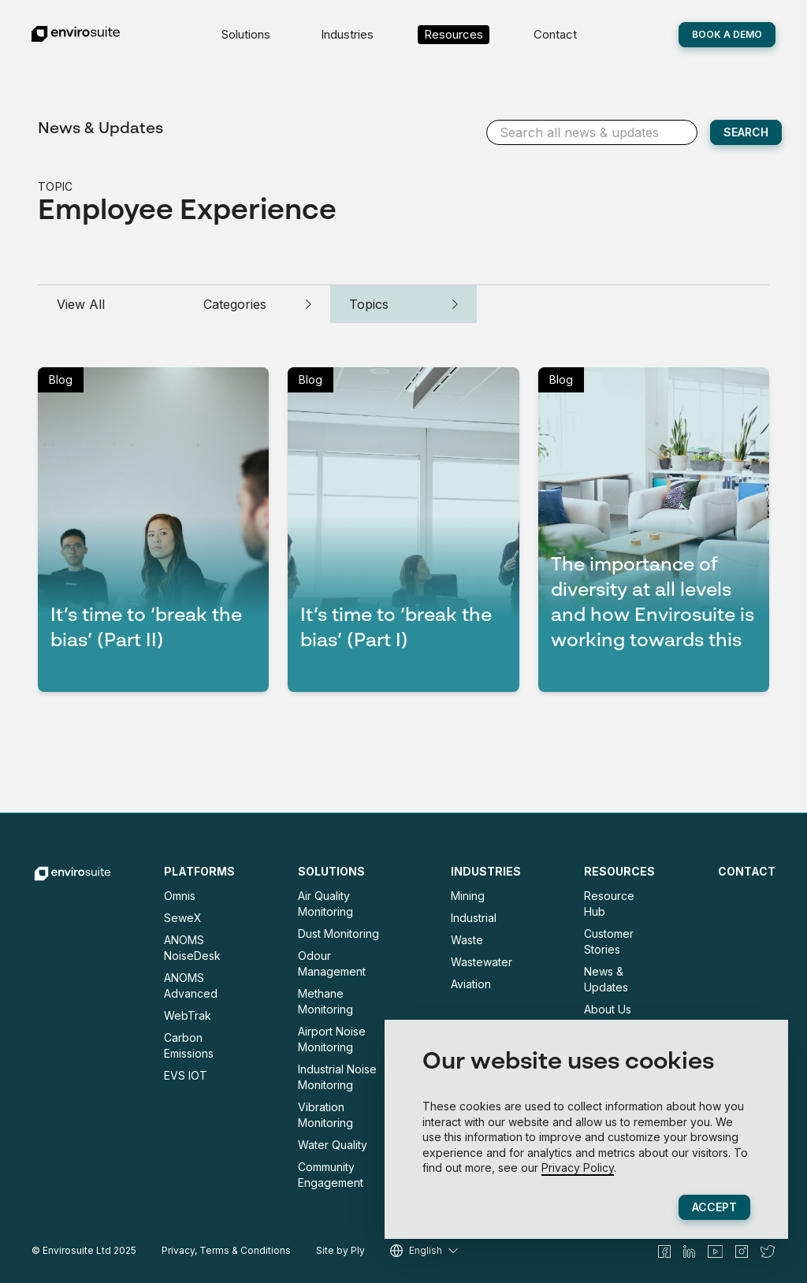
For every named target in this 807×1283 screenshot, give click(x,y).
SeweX (183, 917)
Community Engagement (330, 1174)
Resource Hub (609, 903)
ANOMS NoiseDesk (192, 947)
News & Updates (100, 129)
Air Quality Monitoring (325, 903)
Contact (555, 34)
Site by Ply (340, 1250)
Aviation (471, 984)
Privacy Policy (577, 1167)
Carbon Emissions (189, 1045)
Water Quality (332, 1144)
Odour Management (332, 963)
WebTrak (187, 1015)
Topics (403, 304)
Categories (257, 304)
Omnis (179, 895)
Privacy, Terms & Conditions (226, 1250)
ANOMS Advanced (191, 985)
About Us (607, 1009)
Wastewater (481, 962)
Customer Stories (609, 941)
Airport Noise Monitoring (332, 1039)
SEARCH (745, 132)
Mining (468, 895)
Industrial (473, 917)
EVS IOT (185, 1075)
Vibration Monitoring (325, 1114)
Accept (714, 1207)
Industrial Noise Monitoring (337, 1076)
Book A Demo (727, 34)
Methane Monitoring (325, 1001)
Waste (467, 939)
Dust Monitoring (338, 933)
